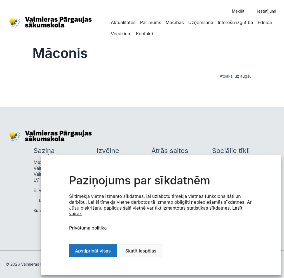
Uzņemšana (200, 22)
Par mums (150, 22)
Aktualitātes (123, 22)
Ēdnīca (265, 22)
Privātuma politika (88, 228)
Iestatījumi (266, 11)
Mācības (175, 22)
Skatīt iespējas (140, 251)
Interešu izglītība (235, 22)
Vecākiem (121, 33)
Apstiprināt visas (93, 251)
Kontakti (144, 33)
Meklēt (238, 11)
